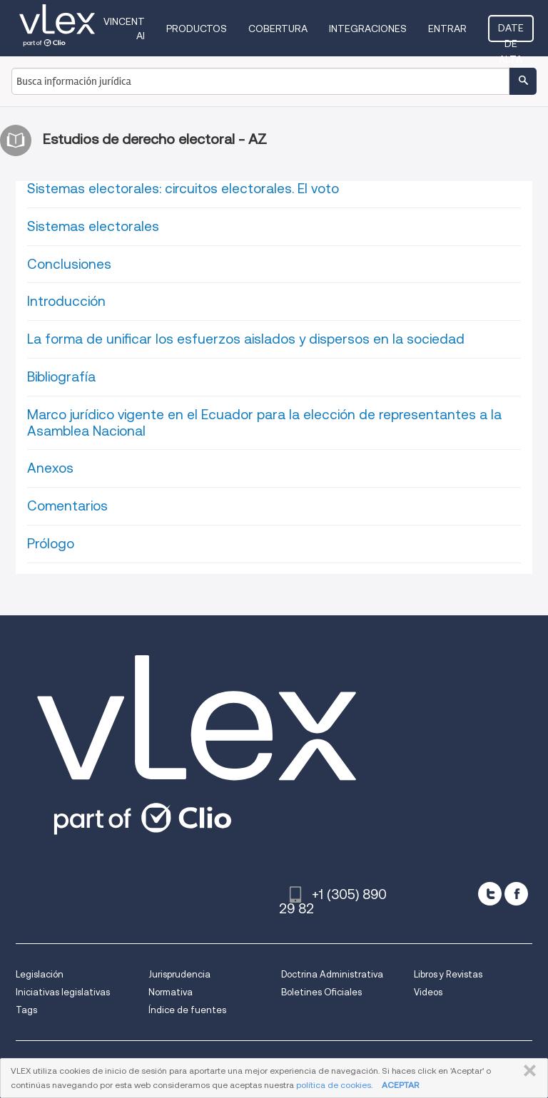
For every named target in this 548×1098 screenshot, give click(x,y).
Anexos (50, 468)
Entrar (447, 28)
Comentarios (67, 505)
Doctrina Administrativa (332, 974)
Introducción (66, 301)
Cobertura (278, 28)
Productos (196, 28)
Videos (428, 992)
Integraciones (368, 28)
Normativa (170, 992)
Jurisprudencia (179, 974)
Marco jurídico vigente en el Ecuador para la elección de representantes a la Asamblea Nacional (264, 422)
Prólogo (50, 543)
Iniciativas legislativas (63, 992)
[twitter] (490, 893)
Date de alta (511, 32)
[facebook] (516, 893)
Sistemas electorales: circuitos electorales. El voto (183, 188)
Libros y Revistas (448, 974)
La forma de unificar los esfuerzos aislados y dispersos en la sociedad (246, 339)
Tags (26, 1010)
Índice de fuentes (187, 1010)
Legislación (40, 974)
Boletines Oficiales (321, 992)
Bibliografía (61, 376)
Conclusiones (69, 264)
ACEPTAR (400, 1084)
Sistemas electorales (93, 226)
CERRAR (527, 1071)
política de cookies (333, 1084)
